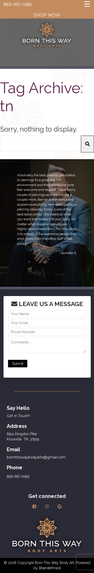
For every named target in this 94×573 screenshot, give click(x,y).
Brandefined (49, 568)
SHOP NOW (47, 15)
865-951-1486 (18, 4)
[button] (87, 144)
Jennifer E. (69, 253)
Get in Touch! (18, 416)
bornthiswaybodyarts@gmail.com (36, 457)
